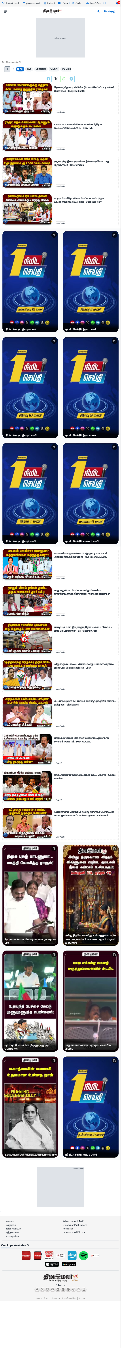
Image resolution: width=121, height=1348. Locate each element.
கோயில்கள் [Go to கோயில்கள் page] (94, 3)
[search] (98, 11)
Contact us (56, 1298)
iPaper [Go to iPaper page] (63, 3)
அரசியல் (60, 112)
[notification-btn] (117, 3)
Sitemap (82, 1298)
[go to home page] (52, 12)
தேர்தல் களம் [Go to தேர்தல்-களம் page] (10, 3)
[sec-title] (60, 1245)
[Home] (3, 62)
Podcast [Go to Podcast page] (49, 3)
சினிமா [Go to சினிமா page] (77, 3)
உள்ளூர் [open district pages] (109, 11)
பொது (59, 763)
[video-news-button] (6, 110)
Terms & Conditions (69, 1298)
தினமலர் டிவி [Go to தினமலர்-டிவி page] (31, 3)
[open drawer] (6, 11)
